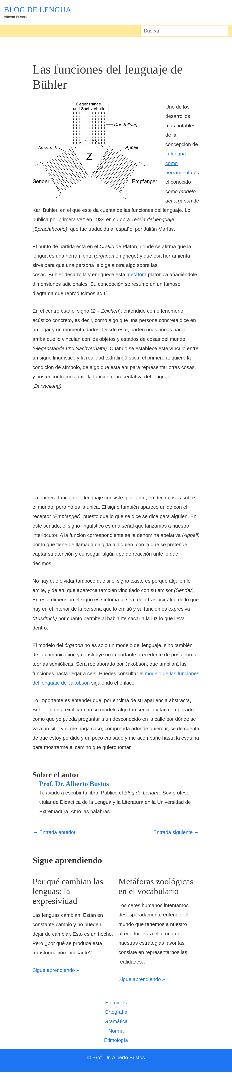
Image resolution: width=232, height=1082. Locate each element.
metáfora (136, 274)
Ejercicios (116, 1012)
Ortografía (116, 1022)
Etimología (116, 1050)
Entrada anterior (54, 832)
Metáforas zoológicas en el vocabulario (150, 891)
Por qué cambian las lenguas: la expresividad (71, 891)
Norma (116, 1040)
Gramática (116, 1031)
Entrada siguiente (176, 832)
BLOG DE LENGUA (37, 9)
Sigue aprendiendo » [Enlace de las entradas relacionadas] (55, 970)
